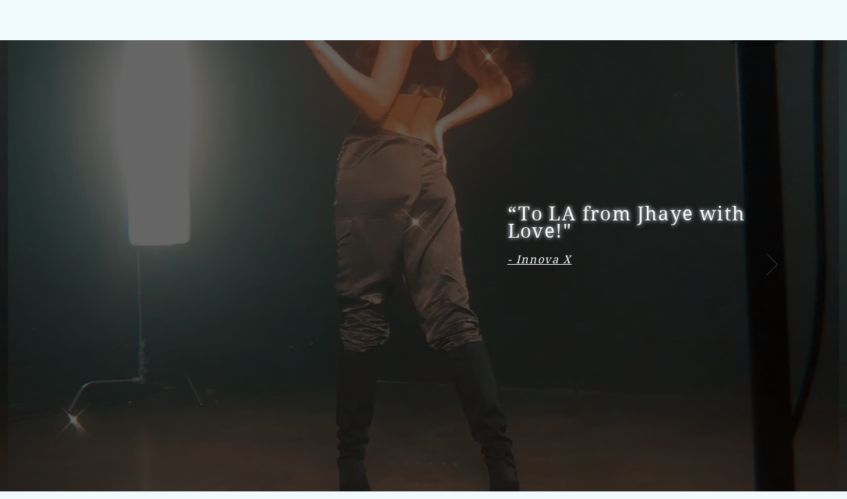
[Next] (772, 265)
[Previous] (74, 265)
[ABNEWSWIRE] (443, 464)
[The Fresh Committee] (456, 464)
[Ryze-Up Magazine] (418, 464)
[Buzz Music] (431, 464)
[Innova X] (392, 464)
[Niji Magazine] (406, 464)
